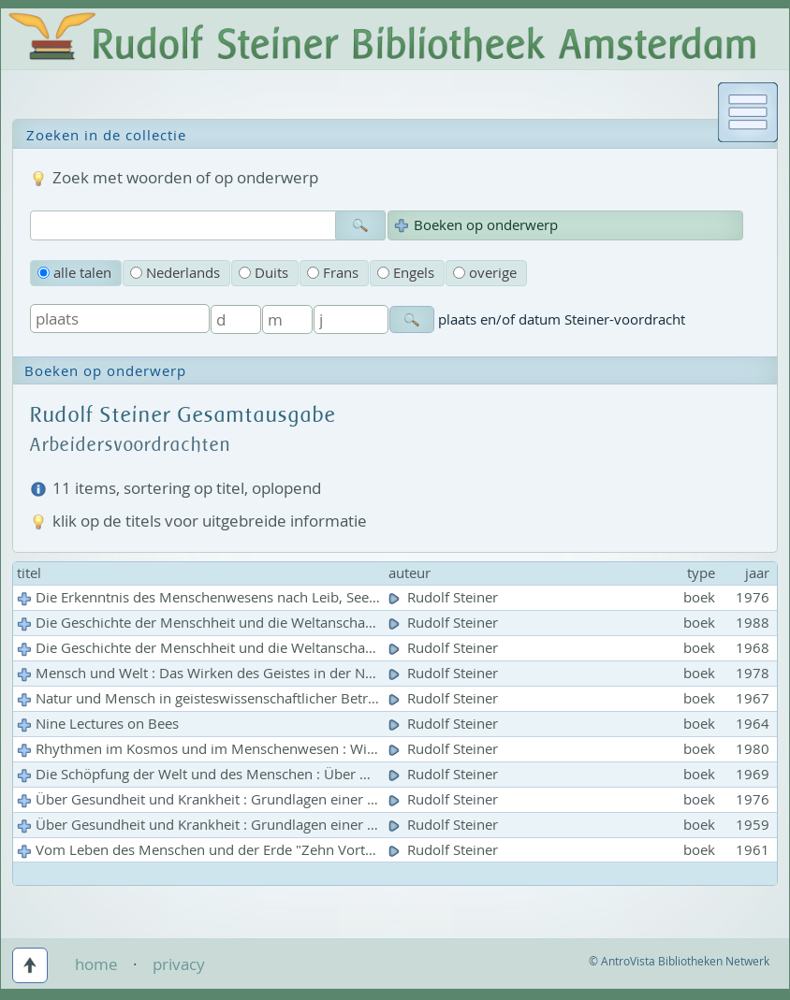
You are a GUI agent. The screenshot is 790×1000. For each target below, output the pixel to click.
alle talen (74, 273)
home (96, 964)
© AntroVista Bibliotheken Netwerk (679, 961)
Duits (263, 273)
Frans (332, 273)
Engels (405, 273)
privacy (179, 964)
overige (485, 273)
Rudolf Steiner (445, 597)
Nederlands (175, 273)
